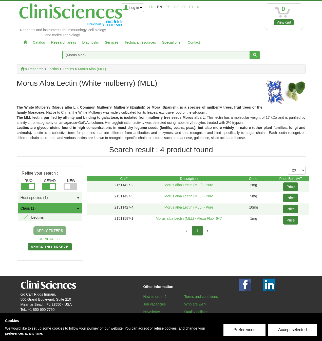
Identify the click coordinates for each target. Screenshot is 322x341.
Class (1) (28, 208)
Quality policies (196, 312)
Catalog (39, 42)
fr (151, 7)
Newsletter (151, 312)
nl (199, 7)
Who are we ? (195, 304)
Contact (194, 42)
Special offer (172, 42)
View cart (284, 22)
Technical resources (140, 42)
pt (191, 7)
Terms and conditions (201, 297)
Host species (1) (34, 197)
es (167, 7)
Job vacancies (154, 304)
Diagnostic (90, 42)
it (183, 7)
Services (112, 42)
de (176, 7)
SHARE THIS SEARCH (50, 247)
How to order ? (155, 297)
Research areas (63, 42)
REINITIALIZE (50, 239)
